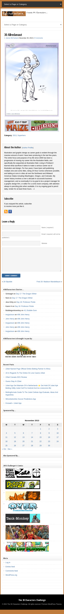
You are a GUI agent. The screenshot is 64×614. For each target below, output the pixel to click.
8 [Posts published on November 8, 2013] (40, 437)
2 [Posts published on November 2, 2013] (49, 433)
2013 (15, 135)
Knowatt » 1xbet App (13, 408)
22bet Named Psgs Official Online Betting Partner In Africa (27, 373)
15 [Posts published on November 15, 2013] (40, 442)
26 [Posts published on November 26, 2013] (15, 450)
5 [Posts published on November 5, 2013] (14, 437)
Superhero (21, 135)
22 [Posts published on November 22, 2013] (40, 446)
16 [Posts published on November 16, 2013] (49, 442)
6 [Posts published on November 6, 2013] (23, 437)
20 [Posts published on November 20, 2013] (23, 446)
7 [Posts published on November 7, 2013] (32, 437)
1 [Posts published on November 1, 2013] (40, 433)
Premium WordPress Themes (51, 608)
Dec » (10, 453)
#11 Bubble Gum (30, 315)
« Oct (4, 453)
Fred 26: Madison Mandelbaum (49, 286)
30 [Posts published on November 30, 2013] (49, 450)
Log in (7, 567)
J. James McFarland (11, 38)
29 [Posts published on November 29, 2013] (40, 450)
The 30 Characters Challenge (32, 604)
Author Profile (27, 148)
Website (44, 243)
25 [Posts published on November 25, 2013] (6, 450)
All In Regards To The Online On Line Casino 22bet (25, 377)
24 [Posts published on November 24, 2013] (58, 446)
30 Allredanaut (13, 34)
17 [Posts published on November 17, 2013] (58, 442)
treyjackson (9, 319)
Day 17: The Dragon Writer (26, 298)
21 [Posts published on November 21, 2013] (32, 446)
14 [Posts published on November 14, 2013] (32, 442)
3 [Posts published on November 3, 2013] (57, 433)
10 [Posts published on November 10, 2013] (58, 437)
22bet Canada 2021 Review (16, 381)
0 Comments (38, 38)
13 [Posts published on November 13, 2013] (23, 442)
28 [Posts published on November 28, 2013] (32, 450)
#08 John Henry (23, 319)
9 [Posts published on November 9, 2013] (49, 437)
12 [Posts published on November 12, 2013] (15, 442)
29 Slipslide (7, 286)
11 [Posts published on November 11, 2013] (6, 442)
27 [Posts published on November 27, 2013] (23, 450)
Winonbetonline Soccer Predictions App (20, 403)
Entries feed (10, 571)
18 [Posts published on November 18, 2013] (6, 446)
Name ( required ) (48, 227)
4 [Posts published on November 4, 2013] (6, 437)
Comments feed (11, 575)
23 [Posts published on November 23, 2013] (49, 446)
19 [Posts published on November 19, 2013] (15, 446)
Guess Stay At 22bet (13, 386)
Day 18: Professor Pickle (25, 306)
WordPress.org (11, 579)
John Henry (9, 323)
